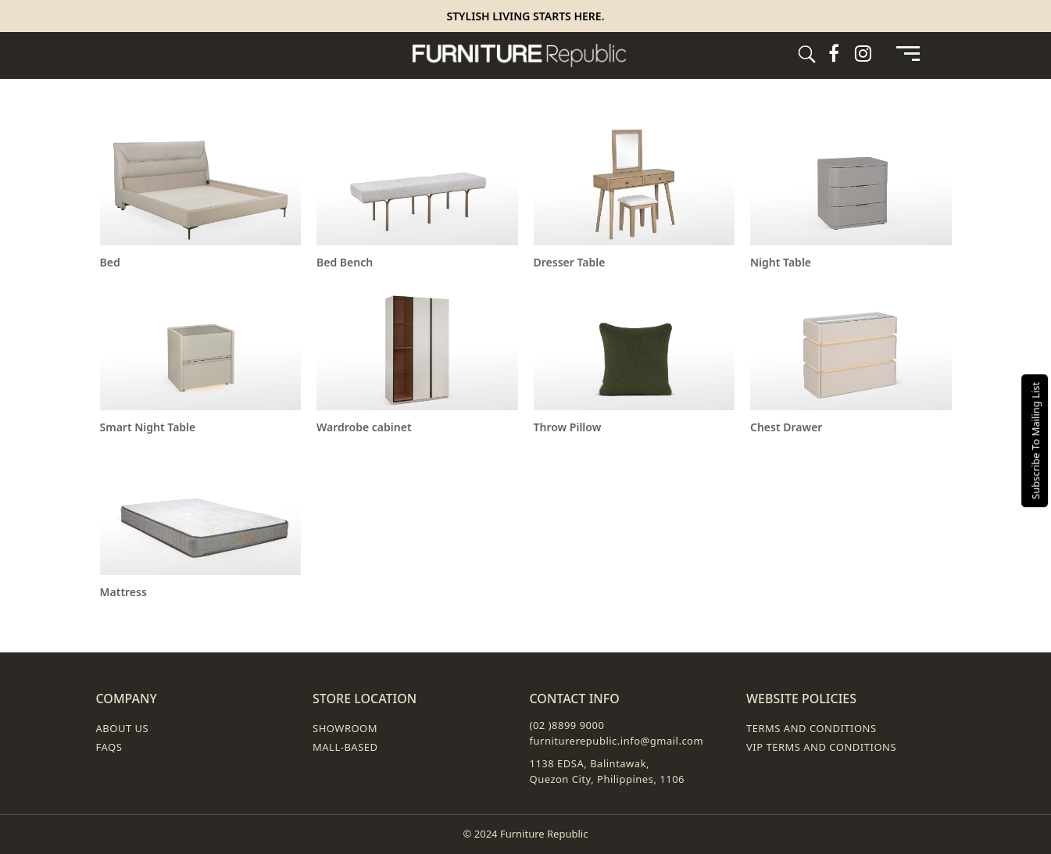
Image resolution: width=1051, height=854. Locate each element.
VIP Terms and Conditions (821, 747)
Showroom (345, 728)
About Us (122, 728)
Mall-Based (345, 747)
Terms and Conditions (811, 728)
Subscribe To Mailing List (1035, 439)
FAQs (109, 747)
